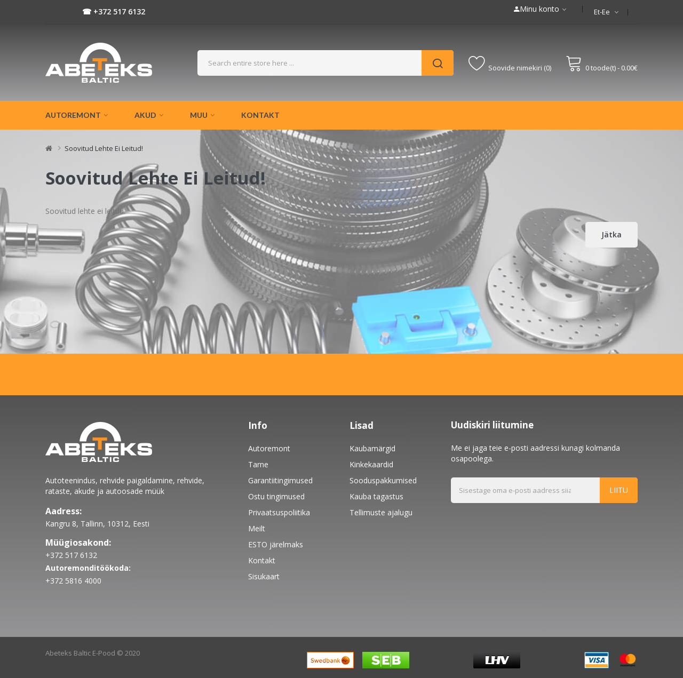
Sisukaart (264, 576)
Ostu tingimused (276, 496)
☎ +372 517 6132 (113, 11)
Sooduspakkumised (383, 480)
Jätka (611, 234)
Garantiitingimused (280, 480)
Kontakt (261, 560)
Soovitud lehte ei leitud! (104, 148)
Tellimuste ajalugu (381, 512)
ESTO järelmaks (275, 544)
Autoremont (269, 448)
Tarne (258, 464)
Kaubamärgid (372, 448)
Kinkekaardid (371, 464)
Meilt (256, 528)
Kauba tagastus (376, 496)
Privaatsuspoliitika (279, 512)
